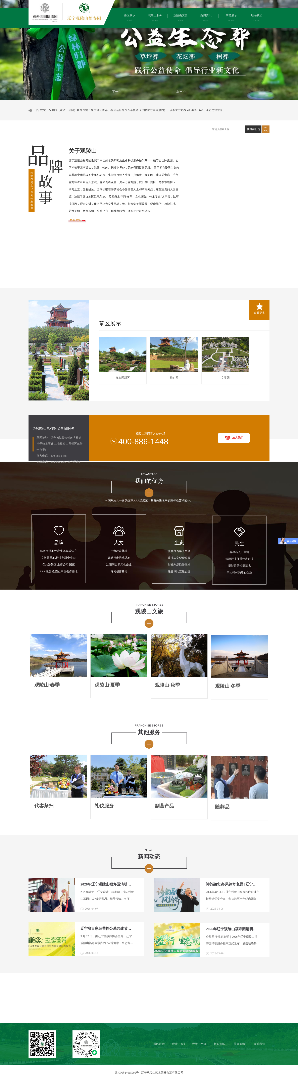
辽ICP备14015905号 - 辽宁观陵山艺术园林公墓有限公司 (149, 1072)
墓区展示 (110, 312)
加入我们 (237, 400)
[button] (181, 92)
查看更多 (259, 293)
